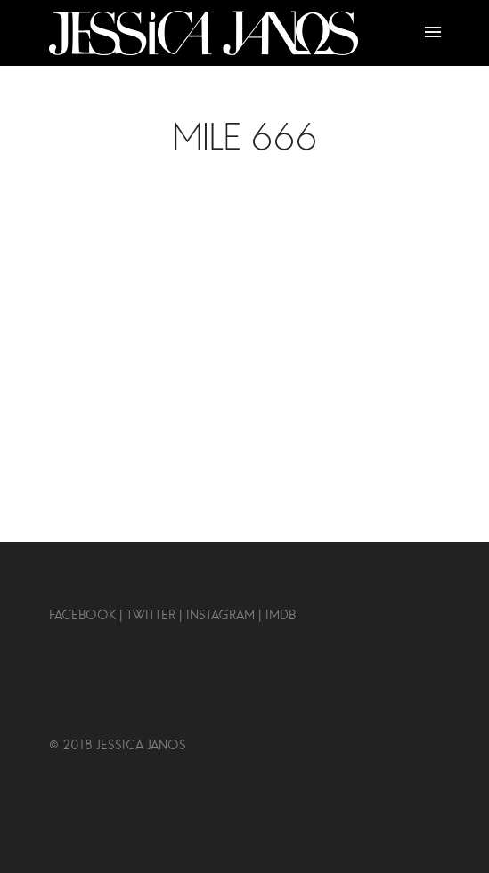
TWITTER (149, 616)
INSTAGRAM (220, 616)
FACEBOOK (82, 616)
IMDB (279, 616)
